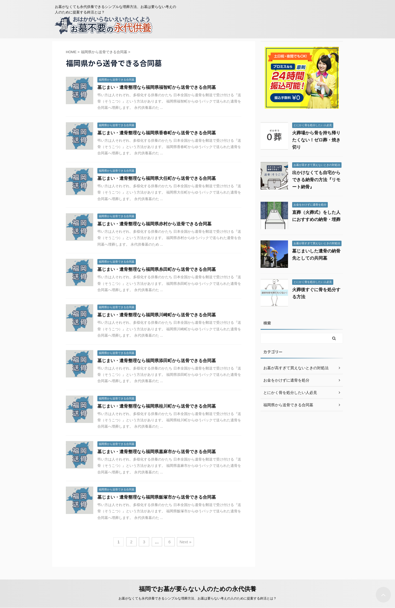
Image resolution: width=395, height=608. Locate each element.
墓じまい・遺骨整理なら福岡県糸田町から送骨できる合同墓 (156, 269)
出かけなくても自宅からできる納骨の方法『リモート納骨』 (316, 179)
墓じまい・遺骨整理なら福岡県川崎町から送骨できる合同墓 (156, 314)
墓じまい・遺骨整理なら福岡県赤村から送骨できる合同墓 (154, 223)
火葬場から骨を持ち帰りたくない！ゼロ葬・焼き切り (316, 139)
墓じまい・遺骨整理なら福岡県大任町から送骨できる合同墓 (156, 178)
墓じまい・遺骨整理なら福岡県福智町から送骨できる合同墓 (156, 87)
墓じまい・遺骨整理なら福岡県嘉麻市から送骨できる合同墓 (156, 451)
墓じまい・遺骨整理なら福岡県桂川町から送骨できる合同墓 (156, 406)
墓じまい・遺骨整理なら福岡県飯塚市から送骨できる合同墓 (156, 497)
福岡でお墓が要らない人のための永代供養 (197, 589)
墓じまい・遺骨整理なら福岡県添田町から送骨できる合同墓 (156, 360)
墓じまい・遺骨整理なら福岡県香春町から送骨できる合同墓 (156, 132)
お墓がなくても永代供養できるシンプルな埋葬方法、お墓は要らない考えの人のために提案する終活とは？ (197, 598)
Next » (185, 541)
